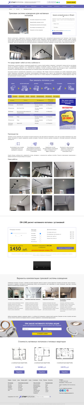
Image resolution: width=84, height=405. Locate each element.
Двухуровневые (40, 96)
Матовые (10, 384)
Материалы (10, 383)
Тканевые (15, 96)
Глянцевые (10, 386)
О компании (64, 6)
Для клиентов (56, 6)
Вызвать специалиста (65, 248)
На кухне (20, 387)
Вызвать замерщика (31, 128)
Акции (42, 6)
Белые (27, 96)
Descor (46, 387)
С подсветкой (36, 391)
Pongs (46, 384)
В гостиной (20, 388)
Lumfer (46, 391)
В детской (20, 386)
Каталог (18, 6)
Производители (49, 383)
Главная (11, 6)
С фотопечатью (36, 390)
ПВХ (10, 96)
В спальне (20, 390)
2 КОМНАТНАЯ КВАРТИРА (42, 363)
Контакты (72, 6)
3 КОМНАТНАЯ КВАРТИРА (65, 363)
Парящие (35, 388)
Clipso (46, 388)
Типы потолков (36, 383)
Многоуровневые (36, 386)
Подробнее (19, 372)
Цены (26, 6)
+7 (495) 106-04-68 (51, 2)
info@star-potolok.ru (67, 388)
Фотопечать (48, 96)
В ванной (20, 384)
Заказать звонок (71, 2)
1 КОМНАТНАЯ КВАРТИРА (19, 363)
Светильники (49, 6)
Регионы (45, 380)
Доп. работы (56, 96)
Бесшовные (35, 387)
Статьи (40, 380)
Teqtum (46, 390)
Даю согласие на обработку (62, 30)
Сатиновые (21, 96)
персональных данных (67, 30)
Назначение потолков (23, 383)
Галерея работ (33, 6)
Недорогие (35, 393)
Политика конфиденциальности (66, 393)
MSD (46, 386)
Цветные (33, 96)
